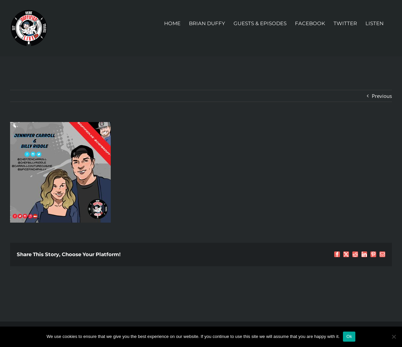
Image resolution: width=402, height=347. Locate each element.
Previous (382, 96)
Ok (349, 336)
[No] (393, 336)
